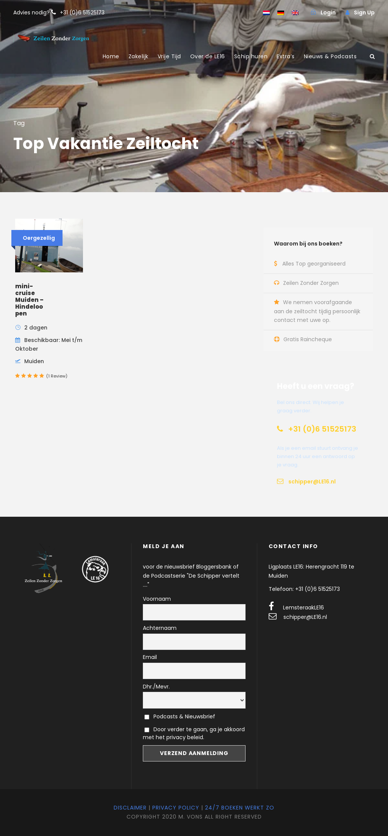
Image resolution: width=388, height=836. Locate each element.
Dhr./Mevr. (156, 686)
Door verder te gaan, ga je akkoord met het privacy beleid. (194, 733)
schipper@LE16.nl (305, 617)
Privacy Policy (175, 807)
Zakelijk (138, 56)
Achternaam (160, 628)
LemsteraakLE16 (303, 607)
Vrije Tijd (169, 56)
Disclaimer (130, 807)
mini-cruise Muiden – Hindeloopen (29, 299)
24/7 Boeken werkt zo (239, 807)
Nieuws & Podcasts (330, 56)
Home (111, 56)
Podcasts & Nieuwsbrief (179, 716)
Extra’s (286, 56)
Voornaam (157, 599)
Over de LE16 (207, 56)
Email (150, 657)
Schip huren (251, 56)
